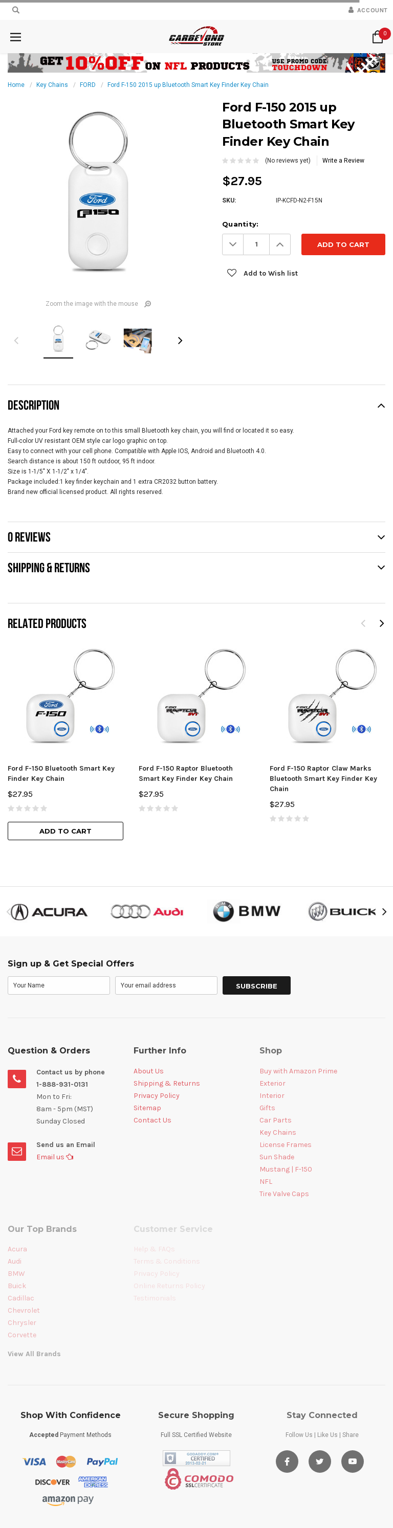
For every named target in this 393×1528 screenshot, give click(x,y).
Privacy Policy (157, 1095)
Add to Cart (65, 831)
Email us (54, 1157)
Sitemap (147, 1108)
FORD (88, 84)
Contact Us (152, 1120)
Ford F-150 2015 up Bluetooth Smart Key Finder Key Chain (188, 84)
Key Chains (52, 84)
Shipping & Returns (167, 1083)
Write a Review (343, 160)
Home (16, 84)
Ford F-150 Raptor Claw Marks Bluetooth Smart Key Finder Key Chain (323, 778)
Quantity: (240, 224)
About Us (149, 1071)
